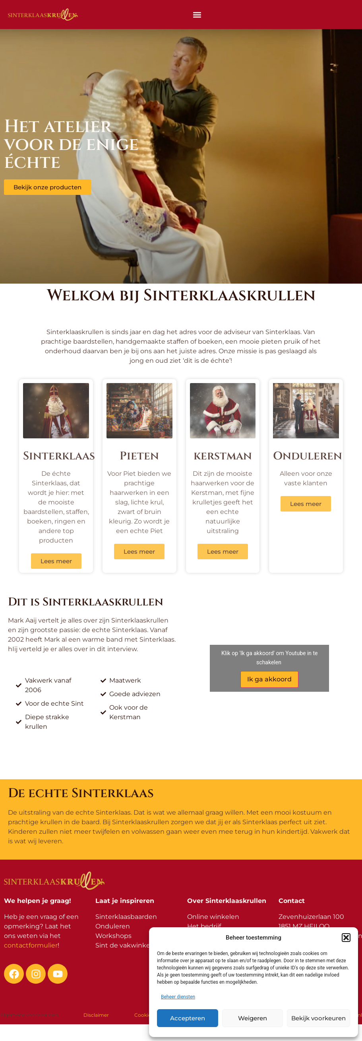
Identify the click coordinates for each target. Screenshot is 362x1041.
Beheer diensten (178, 997)
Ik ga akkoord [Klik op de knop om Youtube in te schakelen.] (269, 679)
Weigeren (252, 1018)
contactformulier (31, 945)
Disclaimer (96, 1015)
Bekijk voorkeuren (318, 1018)
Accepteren (187, 1018)
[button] (346, 938)
